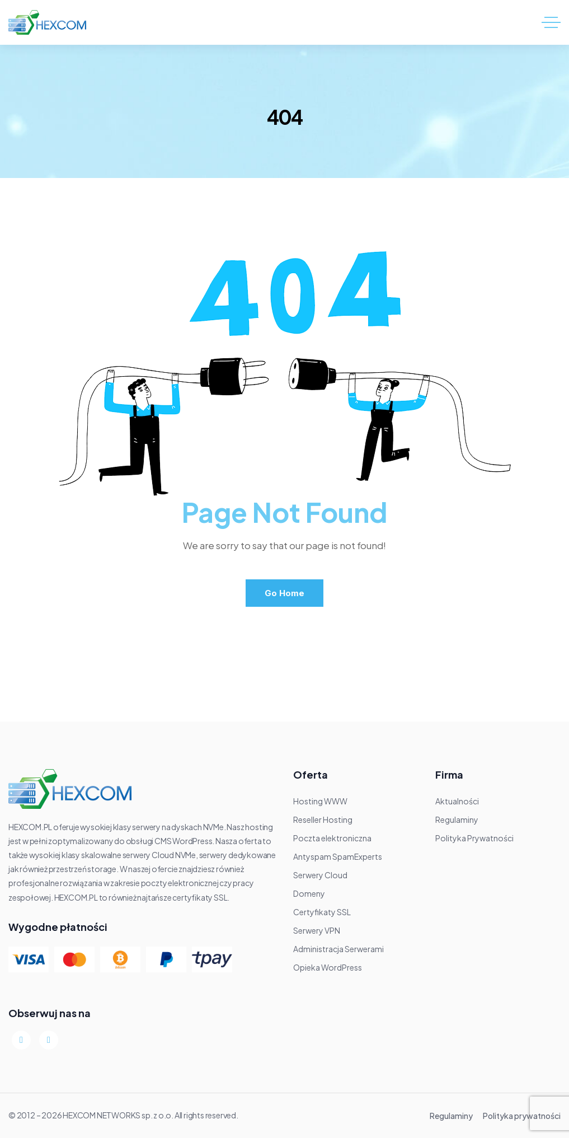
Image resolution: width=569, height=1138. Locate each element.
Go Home (284, 593)
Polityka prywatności (522, 1116)
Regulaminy (451, 1116)
